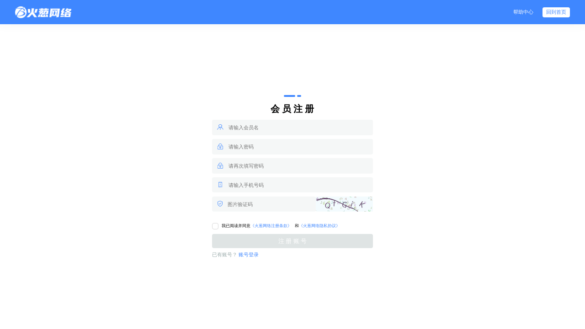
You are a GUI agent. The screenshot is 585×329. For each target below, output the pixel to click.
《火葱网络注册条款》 (271, 225)
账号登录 (249, 254)
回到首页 (556, 12)
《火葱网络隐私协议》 (319, 225)
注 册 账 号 (292, 241)
